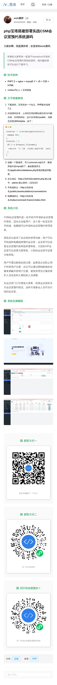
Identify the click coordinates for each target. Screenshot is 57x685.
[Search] (33, 4)
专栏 (22, 4)
